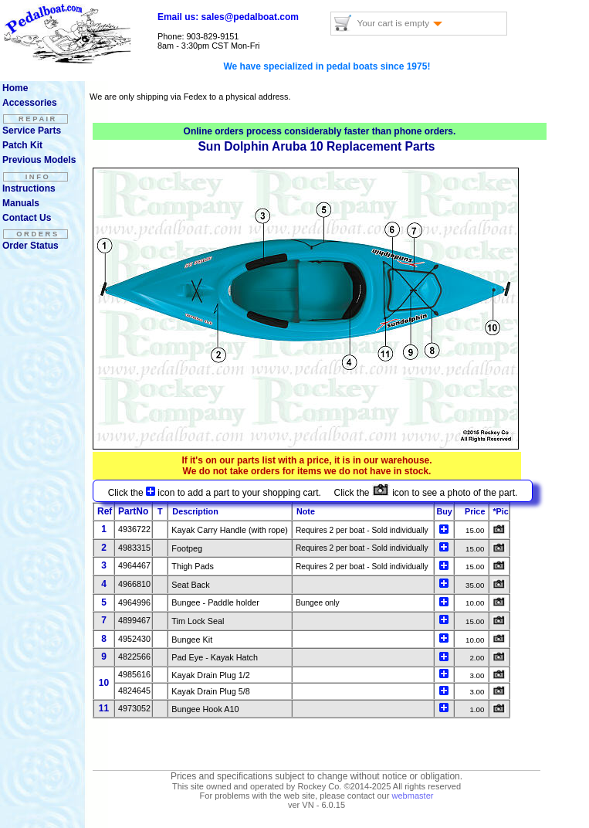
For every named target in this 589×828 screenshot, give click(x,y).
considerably (314, 131)
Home (15, 88)
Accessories (29, 102)
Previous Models (39, 159)
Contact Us (26, 217)
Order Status (30, 245)
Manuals (20, 203)
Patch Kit (22, 145)
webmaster (412, 795)
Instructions (29, 188)
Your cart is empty (399, 23)
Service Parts (31, 130)
